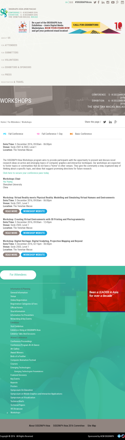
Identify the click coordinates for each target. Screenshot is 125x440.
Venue (13, 296)
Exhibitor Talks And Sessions (23, 334)
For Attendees (18, 274)
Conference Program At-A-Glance (25, 345)
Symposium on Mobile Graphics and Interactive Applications (36, 394)
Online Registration (19, 300)
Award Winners (17, 352)
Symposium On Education (22, 390)
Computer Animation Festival (23, 360)
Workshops (15, 412)
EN (66, 2)
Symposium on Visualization (23, 397)
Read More (11, 211)
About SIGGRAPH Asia (39, 425)
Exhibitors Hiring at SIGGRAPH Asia (25, 330)
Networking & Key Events (21, 319)
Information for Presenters (22, 315)
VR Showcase (17, 409)
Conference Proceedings (21, 341)
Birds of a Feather (18, 356)
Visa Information (18, 311)
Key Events (15, 379)
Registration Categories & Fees (24, 304)
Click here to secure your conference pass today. (26, 173)
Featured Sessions (19, 375)
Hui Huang (7, 181)
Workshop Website (34, 211)
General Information (19, 292)
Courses (14, 364)
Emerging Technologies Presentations (28, 371)
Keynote (14, 382)
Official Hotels (17, 307)
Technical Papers (18, 405)
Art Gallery (15, 349)
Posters (14, 386)
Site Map (92, 425)
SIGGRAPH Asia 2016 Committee (69, 425)
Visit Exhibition (17, 326)
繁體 (71, 2)
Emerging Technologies (21, 367)
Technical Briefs (17, 401)
